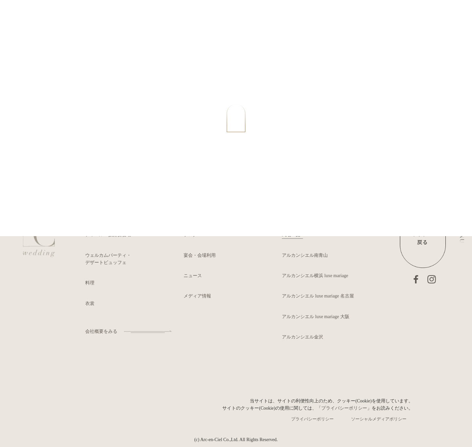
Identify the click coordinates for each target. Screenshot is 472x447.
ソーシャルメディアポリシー (378, 419)
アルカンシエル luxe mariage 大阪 (315, 316)
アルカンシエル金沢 (302, 337)
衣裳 (89, 303)
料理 (89, 282)
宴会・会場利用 (200, 255)
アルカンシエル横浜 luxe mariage (315, 275)
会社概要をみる (101, 331)
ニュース (193, 275)
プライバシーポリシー (344, 408)
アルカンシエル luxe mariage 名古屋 (318, 296)
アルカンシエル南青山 (305, 255)
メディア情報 (197, 296)
